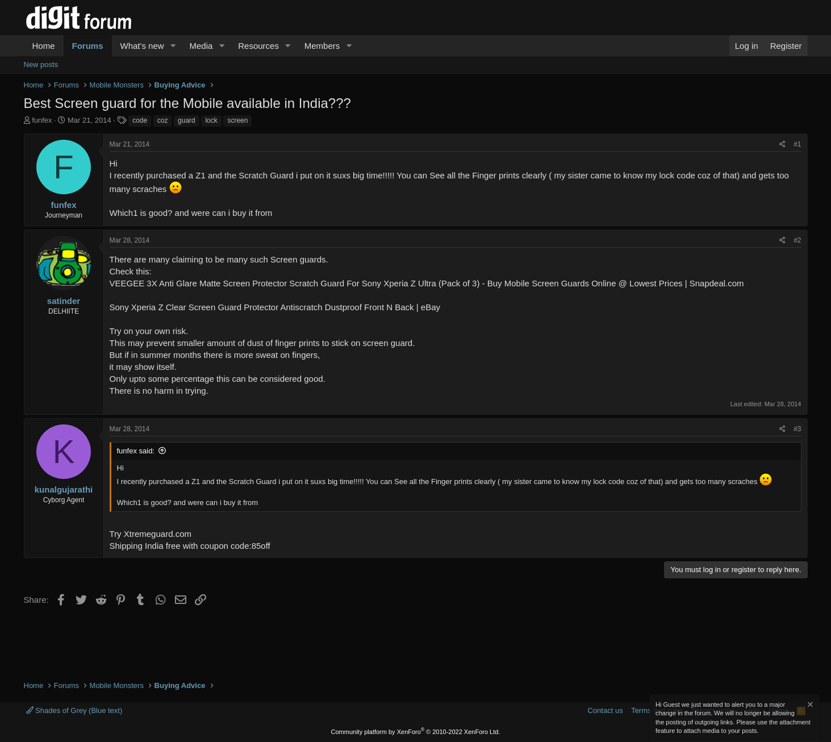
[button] (173, 45)
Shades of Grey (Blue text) (74, 710)
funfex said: (136, 451)
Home (43, 46)
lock (211, 120)
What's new (142, 46)
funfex (42, 120)
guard (186, 120)
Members (322, 46)
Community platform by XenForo (415, 731)
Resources (258, 46)
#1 (797, 144)
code (139, 120)
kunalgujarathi (64, 489)
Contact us (605, 710)
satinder (63, 301)
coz (162, 120)
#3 (797, 429)
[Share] (782, 144)
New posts (41, 64)
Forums (87, 46)
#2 (797, 240)
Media (200, 46)
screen (237, 120)
